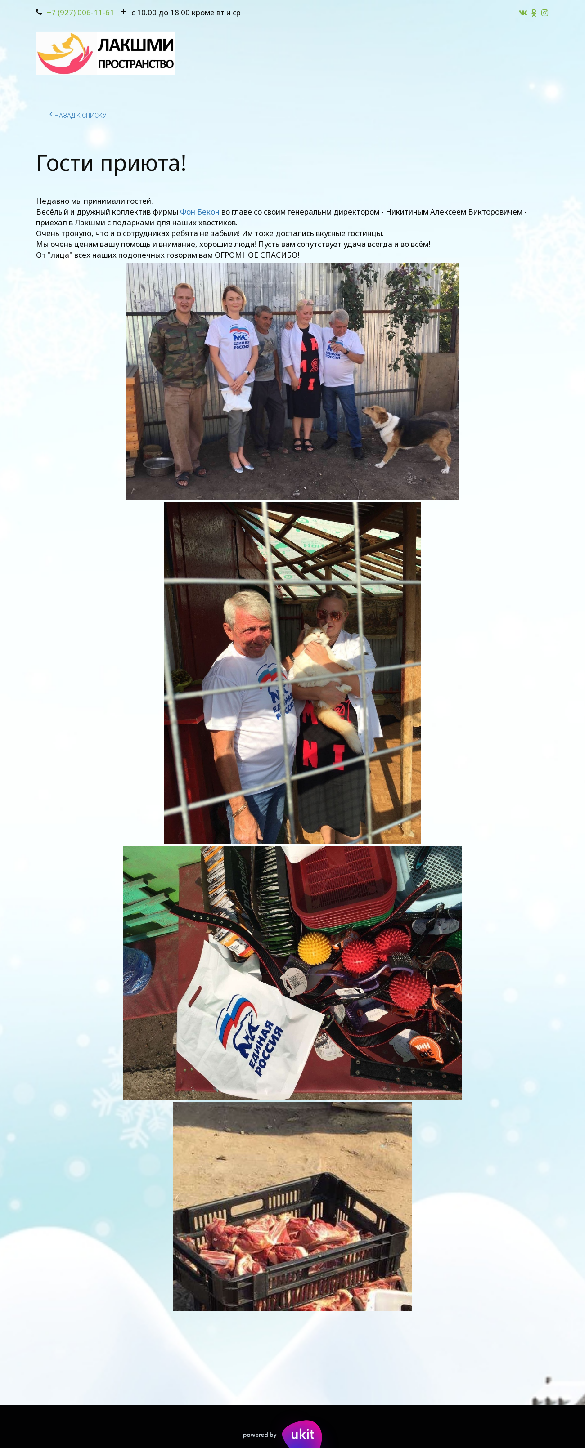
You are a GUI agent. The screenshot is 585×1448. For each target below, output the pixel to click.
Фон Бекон (200, 211)
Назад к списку (78, 114)
